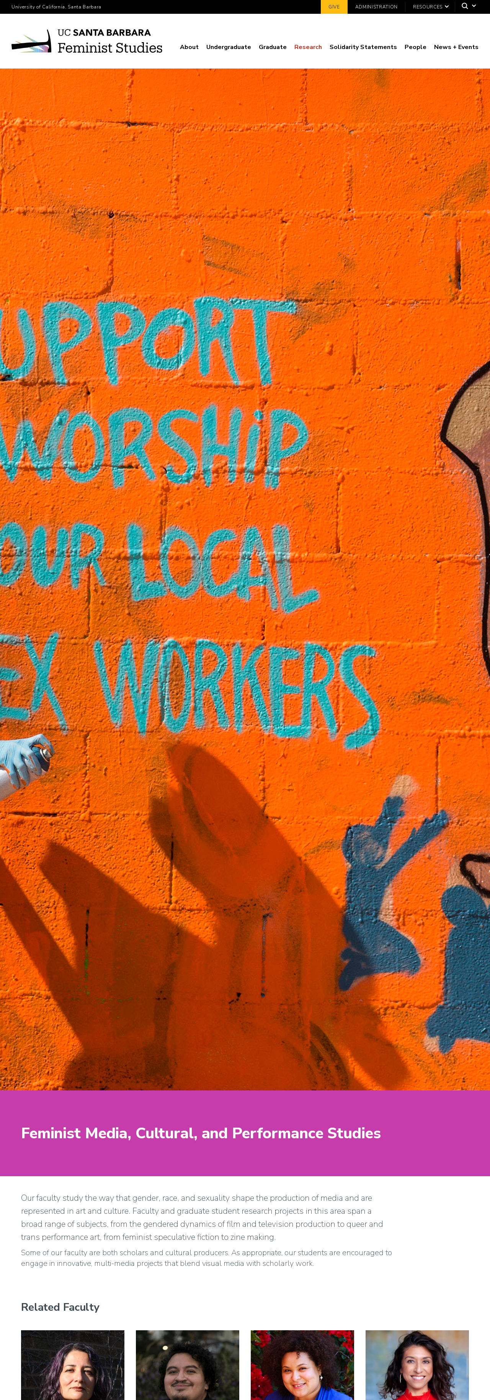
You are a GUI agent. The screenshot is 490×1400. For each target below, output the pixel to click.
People (415, 47)
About (189, 47)
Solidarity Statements (363, 47)
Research (308, 47)
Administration (376, 7)
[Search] (467, 7)
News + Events (456, 47)
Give (334, 7)
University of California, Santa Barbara (56, 7)
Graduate (273, 47)
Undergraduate (228, 47)
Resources (428, 7)
